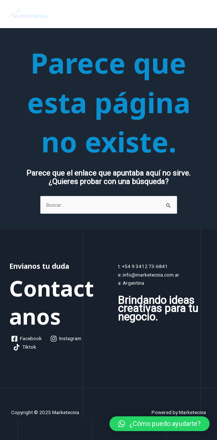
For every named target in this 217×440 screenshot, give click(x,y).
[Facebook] (26, 338)
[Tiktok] (24, 347)
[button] (159, 423)
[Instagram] (66, 338)
